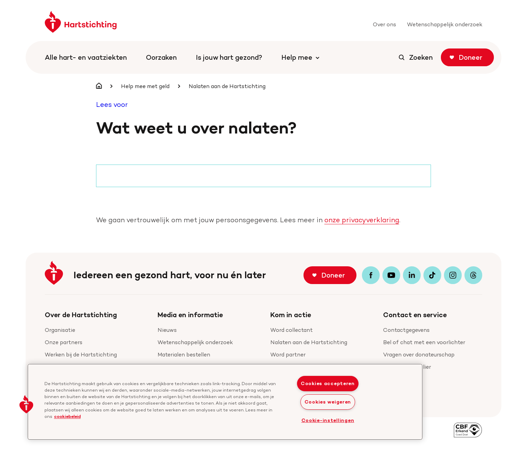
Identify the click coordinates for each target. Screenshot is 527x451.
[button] (26, 404)
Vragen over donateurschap (419, 354)
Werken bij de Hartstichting (81, 354)
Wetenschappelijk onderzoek (195, 342)
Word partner (288, 354)
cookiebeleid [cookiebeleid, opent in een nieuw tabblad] (67, 416)
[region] (225, 402)
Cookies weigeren (328, 402)
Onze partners (63, 342)
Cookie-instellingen (327, 420)
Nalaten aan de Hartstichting (308, 342)
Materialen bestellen (184, 354)
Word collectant (291, 330)
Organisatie (60, 330)
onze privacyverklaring (361, 220)
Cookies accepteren (328, 383)
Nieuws (167, 330)
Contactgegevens (406, 330)
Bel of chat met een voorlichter (424, 342)
